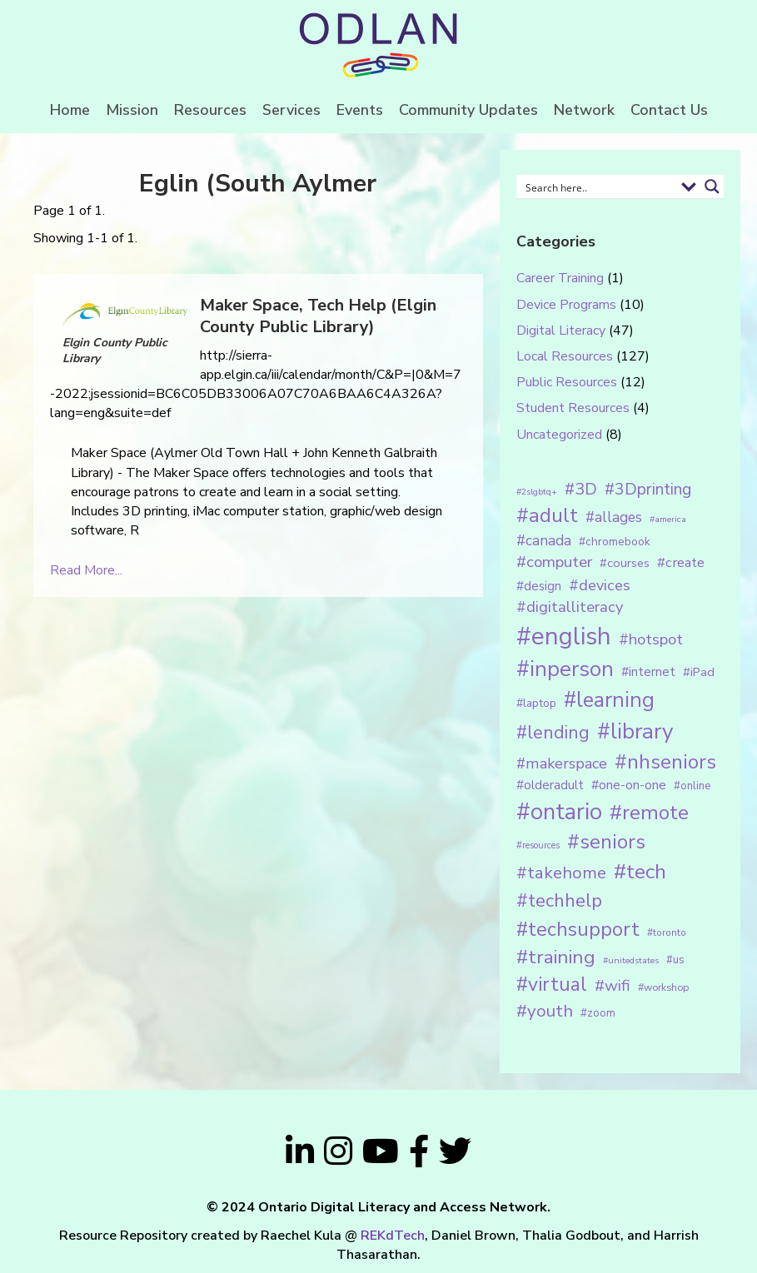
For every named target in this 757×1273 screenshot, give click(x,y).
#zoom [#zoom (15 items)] (597, 1013)
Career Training (560, 278)
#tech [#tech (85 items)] (640, 872)
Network (584, 110)
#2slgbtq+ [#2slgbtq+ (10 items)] (536, 491)
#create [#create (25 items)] (681, 562)
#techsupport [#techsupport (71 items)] (578, 929)
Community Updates (468, 110)
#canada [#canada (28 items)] (543, 540)
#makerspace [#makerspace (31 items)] (561, 763)
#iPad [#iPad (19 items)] (699, 672)
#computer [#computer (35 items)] (554, 562)
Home (70, 110)
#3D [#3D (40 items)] (581, 489)
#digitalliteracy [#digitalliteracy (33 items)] (569, 606)
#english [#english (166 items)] (563, 636)
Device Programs (566, 305)
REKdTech (393, 1235)
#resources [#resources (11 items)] (538, 845)
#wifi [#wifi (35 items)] (612, 986)
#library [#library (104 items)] (635, 731)
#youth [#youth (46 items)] (544, 1010)
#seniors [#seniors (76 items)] (606, 842)
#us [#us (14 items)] (675, 959)
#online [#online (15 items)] (692, 785)
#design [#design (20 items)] (538, 586)
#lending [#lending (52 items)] (553, 732)
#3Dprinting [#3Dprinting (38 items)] (648, 489)
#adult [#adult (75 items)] (547, 515)
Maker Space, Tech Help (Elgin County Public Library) (318, 316)
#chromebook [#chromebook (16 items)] (614, 541)
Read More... (86, 570)
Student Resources (573, 408)
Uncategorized (559, 434)
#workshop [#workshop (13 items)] (663, 987)
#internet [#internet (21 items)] (648, 671)
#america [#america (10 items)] (668, 519)
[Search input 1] (597, 186)
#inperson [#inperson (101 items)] (565, 669)
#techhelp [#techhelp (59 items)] (559, 900)
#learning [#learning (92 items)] (609, 699)
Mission (132, 110)
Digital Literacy (560, 330)
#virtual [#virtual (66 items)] (551, 984)
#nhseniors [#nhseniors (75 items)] (665, 761)
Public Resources (566, 382)
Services (291, 110)
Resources (210, 110)
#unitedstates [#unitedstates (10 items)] (631, 960)
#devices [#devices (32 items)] (599, 585)
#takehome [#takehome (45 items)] (561, 872)
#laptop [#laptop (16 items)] (536, 703)
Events (359, 110)
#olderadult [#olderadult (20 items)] (550, 785)
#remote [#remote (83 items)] (649, 812)
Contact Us (669, 110)
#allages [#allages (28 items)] (613, 517)
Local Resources (564, 356)
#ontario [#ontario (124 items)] (559, 812)
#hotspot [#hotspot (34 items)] (651, 639)
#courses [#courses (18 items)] (625, 562)
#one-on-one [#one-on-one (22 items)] (628, 785)
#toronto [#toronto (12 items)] (666, 932)
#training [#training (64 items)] (555, 957)
